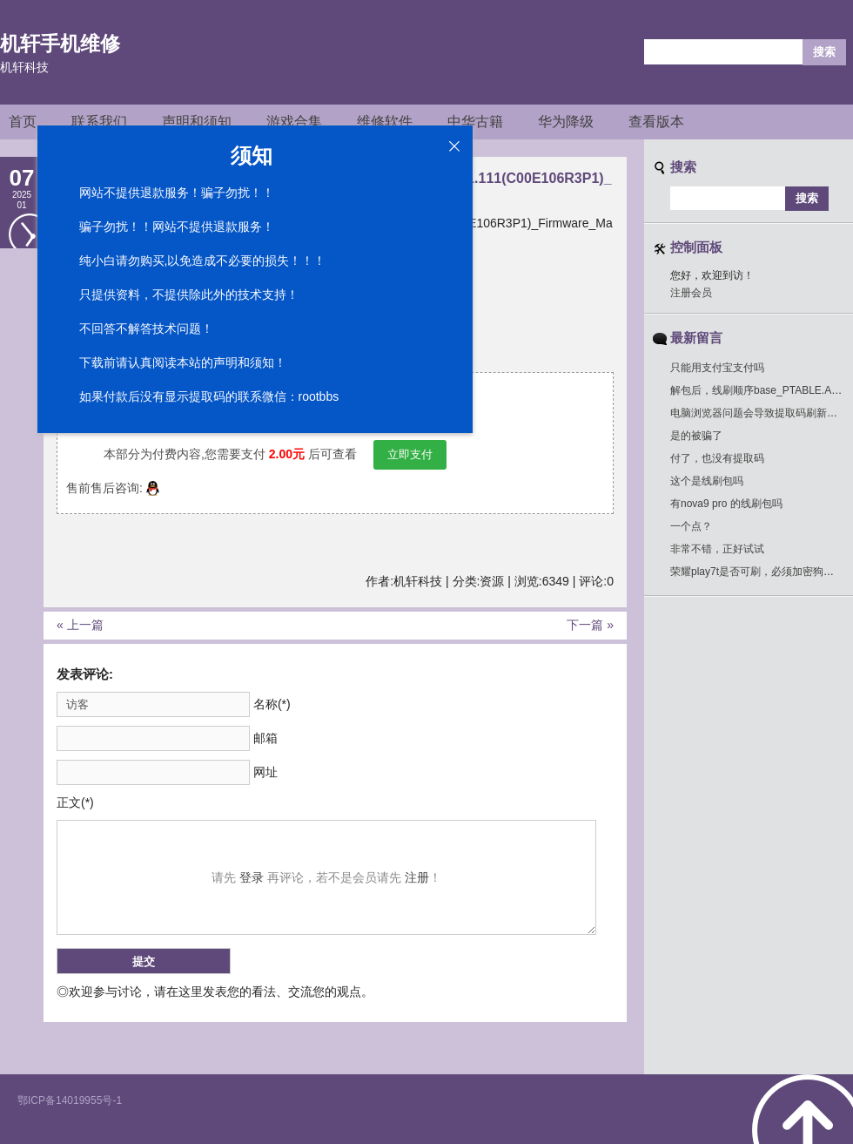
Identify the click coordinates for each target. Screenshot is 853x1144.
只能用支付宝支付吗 (717, 368)
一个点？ (691, 526)
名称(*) (272, 704)
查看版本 (656, 121)
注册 (417, 877)
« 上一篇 (80, 625)
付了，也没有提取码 (717, 458)
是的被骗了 (696, 436)
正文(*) (75, 802)
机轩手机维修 (60, 43)
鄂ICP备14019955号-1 (69, 1100)
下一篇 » (590, 625)
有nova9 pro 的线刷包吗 (726, 504)
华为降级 (566, 121)
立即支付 (410, 454)
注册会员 (691, 293)
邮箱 (265, 738)
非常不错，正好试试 (717, 549)
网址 (265, 772)
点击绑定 (336, 422)
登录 (251, 877)
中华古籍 (475, 121)
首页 (23, 121)
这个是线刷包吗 (706, 481)
